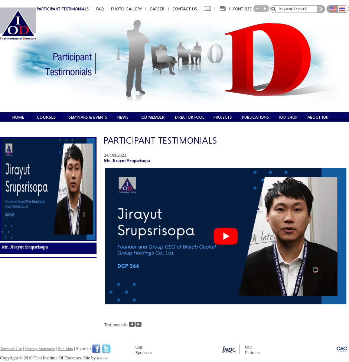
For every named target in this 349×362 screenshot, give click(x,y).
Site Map (65, 348)
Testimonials (115, 324)
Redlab (102, 358)
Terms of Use (11, 348)
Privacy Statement (40, 348)
